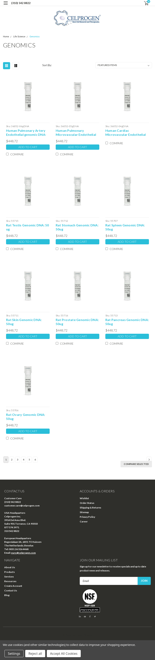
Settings (14, 653)
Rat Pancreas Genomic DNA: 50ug (127, 322)
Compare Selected (136, 463)
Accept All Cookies (64, 653)
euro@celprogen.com (23, 552)
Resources (10, 581)
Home (6, 36)
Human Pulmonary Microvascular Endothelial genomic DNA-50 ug (76, 133)
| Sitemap (88, 634)
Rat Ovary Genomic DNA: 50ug (25, 416)
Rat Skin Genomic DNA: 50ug (24, 322)
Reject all (35, 653)
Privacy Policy (87, 516)
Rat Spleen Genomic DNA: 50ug (125, 227)
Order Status (87, 502)
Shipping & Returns (90, 507)
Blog (6, 595)
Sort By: (47, 65)
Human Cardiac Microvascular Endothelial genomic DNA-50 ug (125, 133)
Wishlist (84, 498)
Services (9, 576)
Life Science (19, 36)
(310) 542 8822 (20, 3)
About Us (9, 567)
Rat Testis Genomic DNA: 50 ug (27, 227)
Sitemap (84, 512)
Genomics (35, 36)
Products (9, 571)
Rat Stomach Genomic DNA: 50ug (77, 227)
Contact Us (10, 590)
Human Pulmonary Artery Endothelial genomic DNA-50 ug (26, 133)
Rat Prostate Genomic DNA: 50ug (77, 322)
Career (84, 521)
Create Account (13, 585)
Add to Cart (27, 147)
